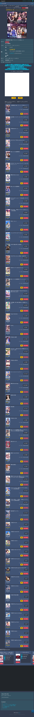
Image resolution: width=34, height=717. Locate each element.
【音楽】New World (15, 622)
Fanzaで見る (26, 125)
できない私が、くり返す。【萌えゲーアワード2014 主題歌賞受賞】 (19, 500)
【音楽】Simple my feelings (16, 613)
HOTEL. (12, 325)
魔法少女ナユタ (14, 441)
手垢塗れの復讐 (14, 337)
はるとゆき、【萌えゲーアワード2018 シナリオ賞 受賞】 (19, 210)
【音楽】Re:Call (14, 522)
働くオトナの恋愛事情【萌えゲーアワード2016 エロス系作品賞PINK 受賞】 (19, 430)
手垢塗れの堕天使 (14, 360)
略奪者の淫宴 (13, 395)
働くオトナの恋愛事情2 (15, 151)
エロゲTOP (3, 3)
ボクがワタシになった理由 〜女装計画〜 (18, 256)
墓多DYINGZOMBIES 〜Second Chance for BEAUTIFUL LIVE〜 (19, 291)
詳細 (21, 113)
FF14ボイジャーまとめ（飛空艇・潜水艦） (9, 705)
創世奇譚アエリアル (14, 511)
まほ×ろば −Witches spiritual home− (18, 140)
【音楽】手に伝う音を (15, 576)
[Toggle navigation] (32, 3)
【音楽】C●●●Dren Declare (16, 640)
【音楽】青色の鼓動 (14, 595)
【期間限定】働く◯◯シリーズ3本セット (19, 105)
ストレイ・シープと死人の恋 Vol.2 (24, 652)
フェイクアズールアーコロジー (17, 232)
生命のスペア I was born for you (17, 267)
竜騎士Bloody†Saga (14, 383)
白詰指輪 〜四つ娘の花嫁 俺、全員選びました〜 (19, 303)
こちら (19, 712)
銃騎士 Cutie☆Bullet (15, 453)
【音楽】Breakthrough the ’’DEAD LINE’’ (18, 567)
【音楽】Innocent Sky (15, 531)
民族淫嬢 (12, 406)
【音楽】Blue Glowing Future (16, 604)
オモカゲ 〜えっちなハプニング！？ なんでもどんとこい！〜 (19, 164)
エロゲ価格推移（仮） (6, 706)
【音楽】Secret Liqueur (15, 558)
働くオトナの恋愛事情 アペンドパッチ (18, 279)
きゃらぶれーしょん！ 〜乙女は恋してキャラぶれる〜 (19, 199)
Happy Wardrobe (14, 314)
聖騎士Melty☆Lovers (15, 174)
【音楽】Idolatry (14, 631)
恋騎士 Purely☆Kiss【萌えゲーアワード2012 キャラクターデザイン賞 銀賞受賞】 (19, 477)
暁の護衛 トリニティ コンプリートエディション (19, 117)
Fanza (3, 663)
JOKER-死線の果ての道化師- (16, 244)
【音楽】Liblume (14, 540)
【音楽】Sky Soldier (15, 586)
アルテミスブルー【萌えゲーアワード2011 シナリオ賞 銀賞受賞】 (19, 488)
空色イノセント (14, 221)
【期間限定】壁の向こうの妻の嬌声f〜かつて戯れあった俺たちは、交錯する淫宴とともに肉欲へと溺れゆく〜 (8, 654)
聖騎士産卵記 (13, 464)
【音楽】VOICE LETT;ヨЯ (15, 549)
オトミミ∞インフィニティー (16, 372)
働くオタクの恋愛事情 (15, 186)
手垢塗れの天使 (14, 418)
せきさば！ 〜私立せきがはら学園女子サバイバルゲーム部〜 (19, 349)
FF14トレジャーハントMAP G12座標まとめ (9, 704)
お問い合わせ (5, 707)
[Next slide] (32, 658)
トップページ (5, 703)
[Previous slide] (1, 658)
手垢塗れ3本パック (14, 128)
